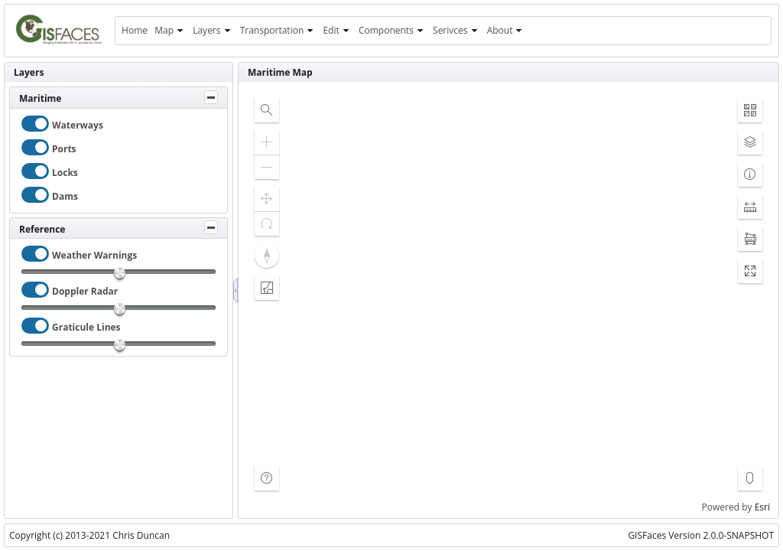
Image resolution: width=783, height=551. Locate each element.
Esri (762, 507)
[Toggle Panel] (211, 97)
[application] (508, 300)
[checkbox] (35, 124)
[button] (267, 110)
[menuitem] (134, 30)
